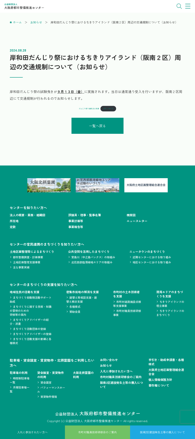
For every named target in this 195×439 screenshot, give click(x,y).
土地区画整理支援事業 (26, 262)
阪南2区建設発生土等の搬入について (121, 384)
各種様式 (74, 307)
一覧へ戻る (97, 125)
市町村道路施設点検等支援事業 (127, 304)
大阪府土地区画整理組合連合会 (166, 372)
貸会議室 (45, 382)
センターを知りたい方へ (28, 207)
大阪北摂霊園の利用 (83, 375)
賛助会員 (74, 312)
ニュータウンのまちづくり (147, 251)
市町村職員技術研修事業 (127, 313)
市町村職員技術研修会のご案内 (120, 377)
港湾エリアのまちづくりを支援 (169, 294)
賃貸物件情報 (48, 397)
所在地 (14, 221)
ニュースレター (137, 221)
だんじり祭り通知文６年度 (89, 108)
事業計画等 (75, 221)
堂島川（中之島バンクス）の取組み (93, 257)
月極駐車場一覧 (19, 389)
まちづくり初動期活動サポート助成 (30, 299)
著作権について (158, 385)
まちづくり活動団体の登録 (29, 329)
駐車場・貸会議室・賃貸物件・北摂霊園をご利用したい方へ (52, 363)
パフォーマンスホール (51, 390)
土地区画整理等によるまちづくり (32, 251)
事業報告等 (75, 227)
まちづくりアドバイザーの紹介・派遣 (29, 322)
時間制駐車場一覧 (19, 380)
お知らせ (36, 22)
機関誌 (131, 215)
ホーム (17, 22)
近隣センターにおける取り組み (152, 257)
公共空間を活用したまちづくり (89, 251)
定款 (13, 227)
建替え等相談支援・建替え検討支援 (81, 299)
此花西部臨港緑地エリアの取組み (92, 262)
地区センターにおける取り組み (152, 262)
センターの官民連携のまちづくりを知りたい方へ (47, 244)
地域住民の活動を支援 (24, 292)
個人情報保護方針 (160, 379)
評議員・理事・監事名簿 (84, 215)
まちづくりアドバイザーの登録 (32, 334)
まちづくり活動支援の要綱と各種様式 (30, 341)
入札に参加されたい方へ (116, 371)
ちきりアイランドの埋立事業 (170, 304)
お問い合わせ (109, 360)
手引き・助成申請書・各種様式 (166, 362)
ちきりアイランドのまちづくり (170, 313)
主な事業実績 (21, 267)
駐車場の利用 (18, 373)
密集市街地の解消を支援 (82, 292)
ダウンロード (108, 108)
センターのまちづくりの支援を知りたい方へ (43, 284)
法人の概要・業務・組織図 (27, 215)
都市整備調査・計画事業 (28, 257)
